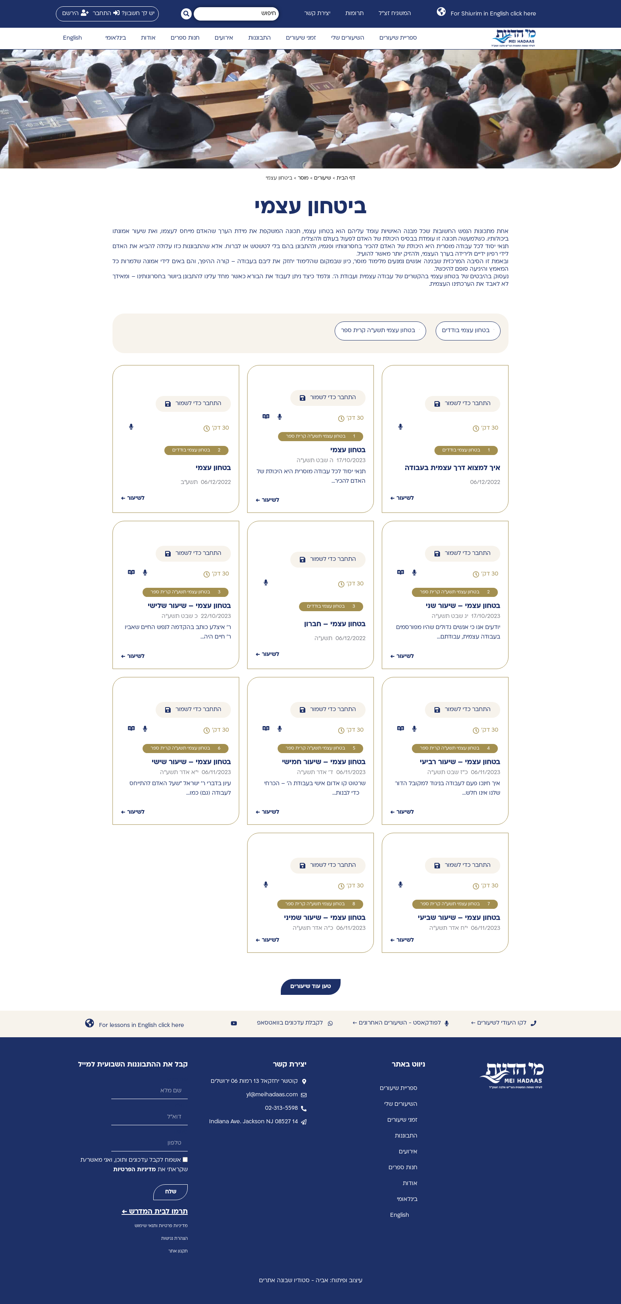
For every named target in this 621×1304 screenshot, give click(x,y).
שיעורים (322, 178)
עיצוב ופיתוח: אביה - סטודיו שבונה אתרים (310, 1280)
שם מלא (177, 1079)
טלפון (181, 1132)
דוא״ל (180, 1106)
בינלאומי (115, 38)
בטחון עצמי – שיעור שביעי (459, 918)
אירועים (224, 38)
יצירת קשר (317, 13)
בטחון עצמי (348, 450)
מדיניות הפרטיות (134, 1169)
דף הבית (346, 178)
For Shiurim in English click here (493, 14)
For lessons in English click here (141, 1025)
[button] (485, 428)
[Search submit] (186, 13)
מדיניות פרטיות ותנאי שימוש (161, 1226)
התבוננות (259, 38)
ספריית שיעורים (398, 38)
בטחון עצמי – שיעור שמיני (325, 918)
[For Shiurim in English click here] (441, 11)
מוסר (303, 178)
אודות (148, 38)
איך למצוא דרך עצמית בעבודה (452, 468)
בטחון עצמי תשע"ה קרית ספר (315, 436)
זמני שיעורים (301, 38)
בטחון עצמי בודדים (461, 450)
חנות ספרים (185, 38)
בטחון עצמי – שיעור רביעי (460, 762)
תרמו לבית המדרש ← (155, 1211)
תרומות (354, 13)
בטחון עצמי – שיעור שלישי (189, 606)
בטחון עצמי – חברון (335, 624)
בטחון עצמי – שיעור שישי (191, 762)
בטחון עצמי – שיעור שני (463, 606)
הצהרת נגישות (174, 1239)
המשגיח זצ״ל (395, 13)
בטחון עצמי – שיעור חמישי (324, 762)
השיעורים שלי (347, 38)
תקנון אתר (178, 1251)
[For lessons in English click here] (89, 1023)
